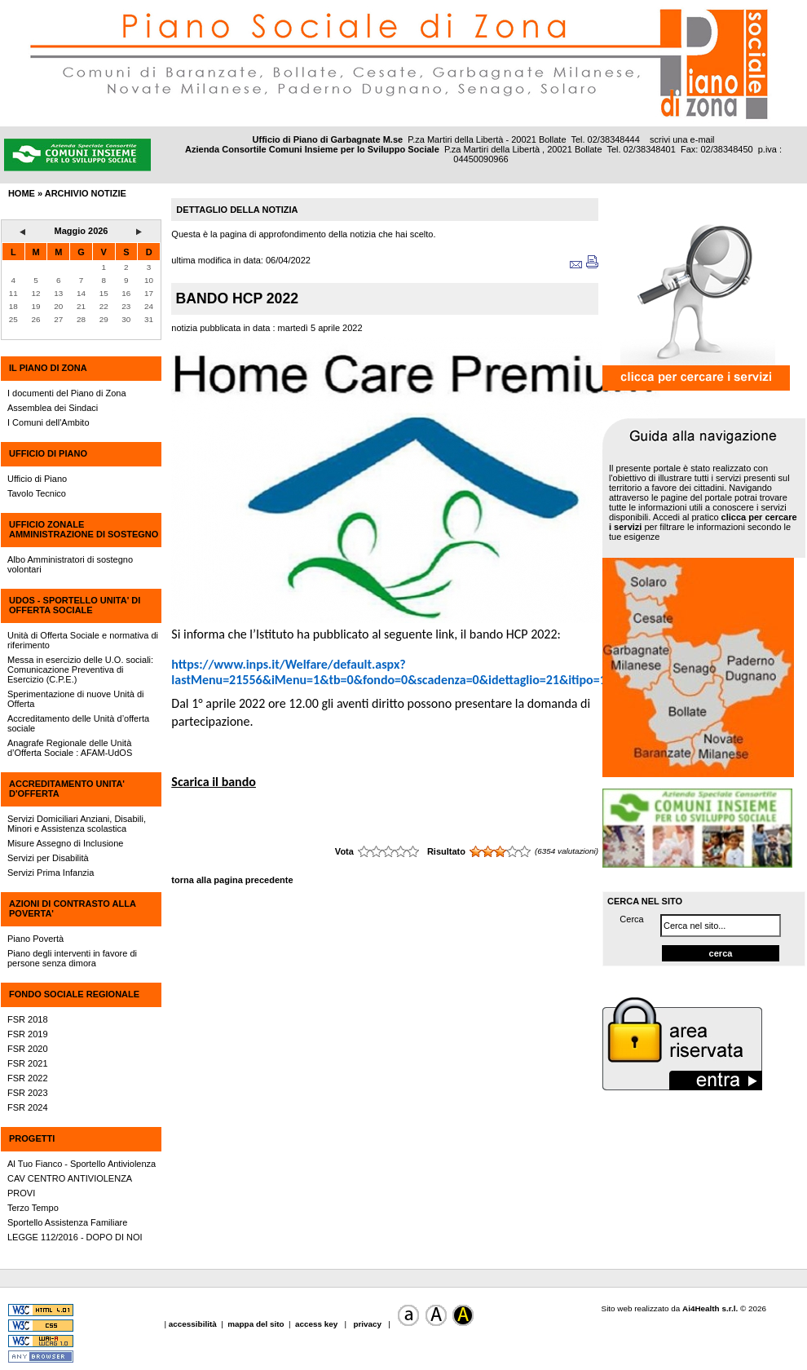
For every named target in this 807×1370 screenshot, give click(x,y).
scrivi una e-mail (682, 139)
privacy (367, 1323)
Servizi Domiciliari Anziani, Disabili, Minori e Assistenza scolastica (76, 823)
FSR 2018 (27, 1019)
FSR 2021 (27, 1063)
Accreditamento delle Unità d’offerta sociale (78, 723)
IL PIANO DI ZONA (48, 368)
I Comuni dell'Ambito (48, 422)
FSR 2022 (27, 1078)
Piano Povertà (35, 939)
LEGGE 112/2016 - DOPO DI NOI (75, 1237)
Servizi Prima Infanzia (50, 872)
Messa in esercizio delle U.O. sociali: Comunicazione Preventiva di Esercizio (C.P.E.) (80, 669)
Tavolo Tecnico (36, 493)
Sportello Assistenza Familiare (67, 1222)
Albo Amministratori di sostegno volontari (70, 564)
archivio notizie (85, 193)
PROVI (21, 1193)
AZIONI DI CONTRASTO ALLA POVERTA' (72, 908)
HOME (21, 193)
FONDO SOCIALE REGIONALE (74, 994)
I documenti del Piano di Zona (66, 393)
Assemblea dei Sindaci (52, 408)
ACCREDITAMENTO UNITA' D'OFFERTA (67, 788)
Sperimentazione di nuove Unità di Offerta (75, 699)
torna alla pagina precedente (232, 880)
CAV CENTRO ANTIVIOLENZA (69, 1178)
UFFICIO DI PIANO (48, 453)
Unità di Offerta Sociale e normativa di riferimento (82, 640)
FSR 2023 (27, 1093)
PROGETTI (32, 1138)
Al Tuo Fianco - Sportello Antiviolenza (81, 1164)
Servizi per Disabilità (48, 858)
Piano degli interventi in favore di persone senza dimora (72, 958)
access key (317, 1323)
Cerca (631, 919)
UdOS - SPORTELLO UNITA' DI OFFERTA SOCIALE (74, 605)
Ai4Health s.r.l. (710, 1308)
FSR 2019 (27, 1034)
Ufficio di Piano (37, 479)
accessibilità (194, 1323)
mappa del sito (255, 1323)
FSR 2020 (27, 1049)
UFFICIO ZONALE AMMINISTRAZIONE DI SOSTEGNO (83, 529)
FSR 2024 (27, 1107)
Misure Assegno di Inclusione (65, 843)
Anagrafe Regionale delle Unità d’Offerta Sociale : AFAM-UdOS (69, 748)
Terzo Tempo (33, 1208)
